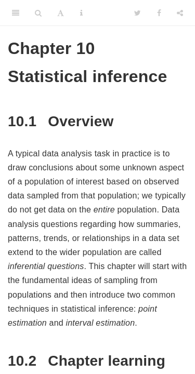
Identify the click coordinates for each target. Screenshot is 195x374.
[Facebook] (159, 13)
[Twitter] (137, 13)
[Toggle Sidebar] (15, 13)
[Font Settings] (60, 13)
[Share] (180, 13)
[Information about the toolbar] (81, 13)
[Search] (38, 13)
